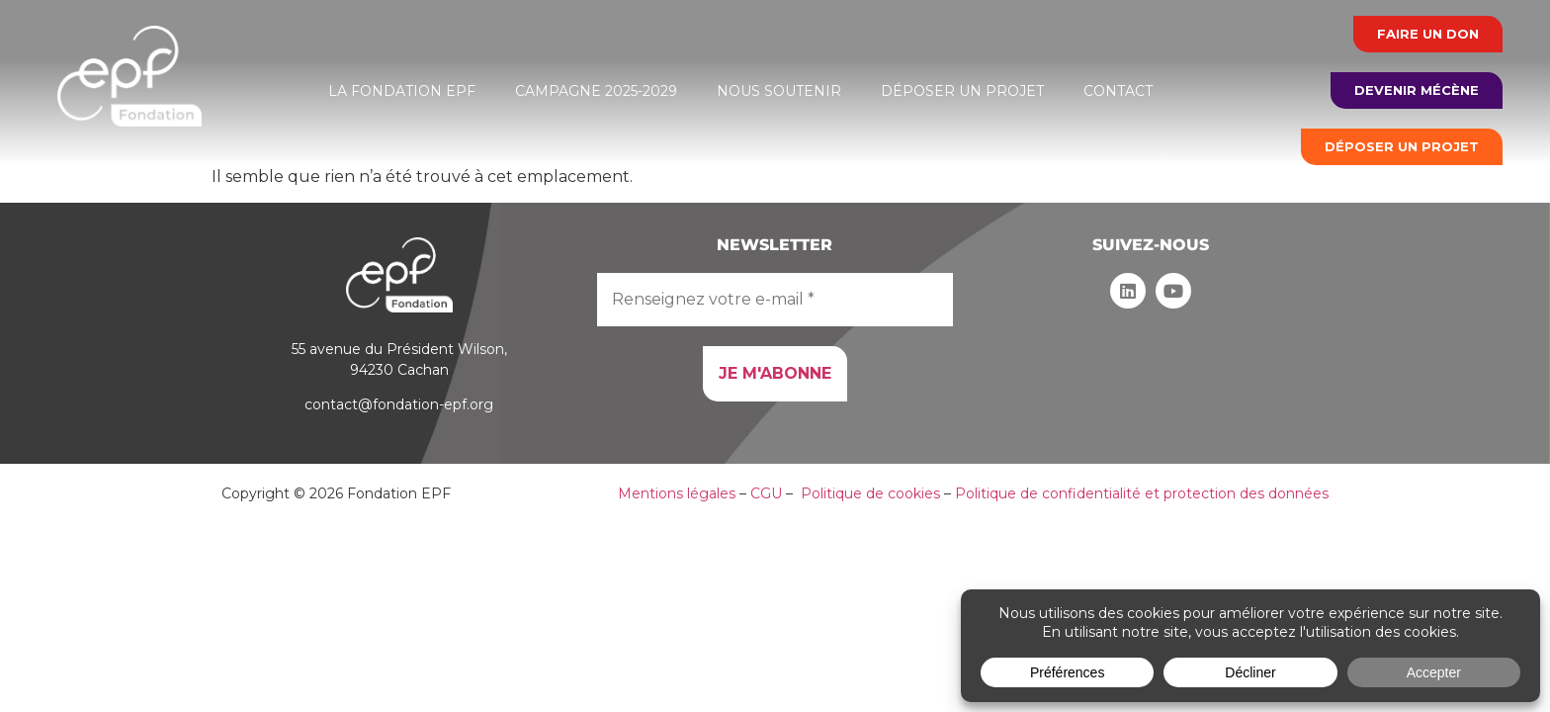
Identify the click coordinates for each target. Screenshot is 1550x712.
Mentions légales (676, 493)
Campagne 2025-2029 (596, 91)
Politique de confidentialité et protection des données (1142, 493)
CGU (766, 493)
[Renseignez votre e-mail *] (775, 299)
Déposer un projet (962, 91)
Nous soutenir (779, 91)
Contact (1118, 91)
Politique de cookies (870, 493)
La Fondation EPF (401, 91)
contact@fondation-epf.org (398, 404)
